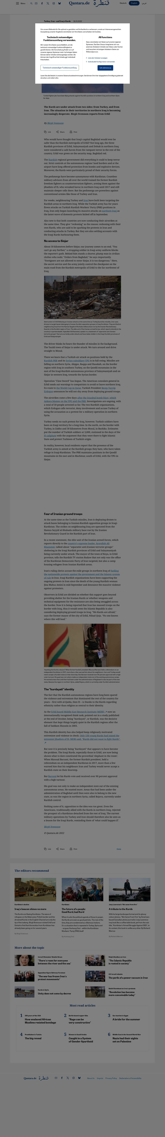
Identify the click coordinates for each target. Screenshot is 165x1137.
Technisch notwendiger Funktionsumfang (60, 67)
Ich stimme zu (105, 67)
